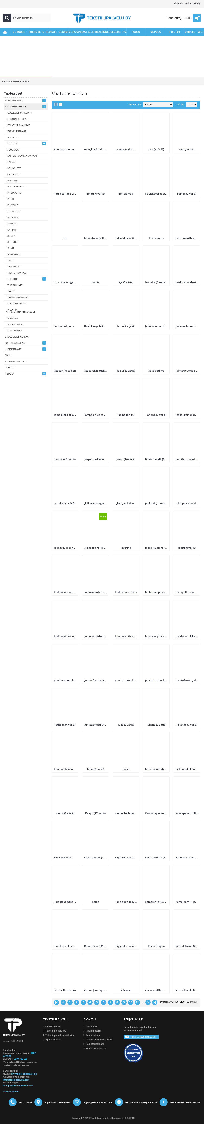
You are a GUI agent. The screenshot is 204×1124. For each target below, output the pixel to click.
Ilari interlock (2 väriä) (66, 193)
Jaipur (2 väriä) (126, 370)
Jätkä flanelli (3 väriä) (157, 459)
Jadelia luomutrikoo (157, 326)
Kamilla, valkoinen (65, 946)
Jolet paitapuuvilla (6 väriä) (187, 503)
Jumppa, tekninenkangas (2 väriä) (66, 769)
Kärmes (126, 990)
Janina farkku (125, 415)
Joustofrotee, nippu (187, 680)
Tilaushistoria (92, 1030)
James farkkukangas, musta (66, 415)
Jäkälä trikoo (156, 370)
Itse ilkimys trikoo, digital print (96, 326)
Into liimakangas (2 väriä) (66, 282)
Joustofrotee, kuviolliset (157, 680)
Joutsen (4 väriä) (65, 724)
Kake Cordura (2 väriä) (157, 857)
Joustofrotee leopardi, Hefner (127, 680)
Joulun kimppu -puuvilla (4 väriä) (157, 592)
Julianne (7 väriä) (186, 724)
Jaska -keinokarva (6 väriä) (187, 415)
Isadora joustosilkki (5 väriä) (187, 282)
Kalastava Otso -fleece (66, 902)
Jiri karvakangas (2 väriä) (96, 503)
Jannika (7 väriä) (156, 415)
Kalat (95, 902)
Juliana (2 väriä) (156, 724)
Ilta (65, 238)
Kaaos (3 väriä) (65, 813)
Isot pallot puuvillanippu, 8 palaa (66, 326)
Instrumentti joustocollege (187, 238)
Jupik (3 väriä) (95, 769)
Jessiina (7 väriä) (65, 503)
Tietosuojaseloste (94, 1048)
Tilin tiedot (90, 1026)
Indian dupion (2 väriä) (127, 238)
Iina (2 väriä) (156, 149)
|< (56, 1002)
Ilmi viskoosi (125, 193)
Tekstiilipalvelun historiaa (59, 1035)
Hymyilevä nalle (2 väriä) (96, 149)
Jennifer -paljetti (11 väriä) (187, 459)
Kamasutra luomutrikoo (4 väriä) (157, 902)
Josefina (126, 548)
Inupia (95, 282)
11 (137, 1002)
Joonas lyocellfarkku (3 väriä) (66, 548)
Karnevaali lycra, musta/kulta (157, 990)
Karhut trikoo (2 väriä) (187, 946)
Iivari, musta (187, 149)
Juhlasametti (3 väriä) (96, 724)
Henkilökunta (51, 1026)
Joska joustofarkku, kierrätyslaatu (157, 548)
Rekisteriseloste (93, 1044)
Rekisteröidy (91, 1035)
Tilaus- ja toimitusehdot (97, 1039)
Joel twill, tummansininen (157, 503)
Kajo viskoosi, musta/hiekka (127, 857)
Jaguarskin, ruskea (96, 370)
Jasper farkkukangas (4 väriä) (96, 459)
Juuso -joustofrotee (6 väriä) (157, 769)
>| (155, 1002)
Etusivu (6, 81)
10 (130, 1002)
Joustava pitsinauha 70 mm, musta (157, 636)
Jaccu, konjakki (126, 326)
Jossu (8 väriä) (187, 548)
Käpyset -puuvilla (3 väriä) (127, 946)
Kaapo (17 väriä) (95, 813)
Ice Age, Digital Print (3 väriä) (127, 149)
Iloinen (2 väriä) (186, 193)
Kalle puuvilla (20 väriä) (127, 902)
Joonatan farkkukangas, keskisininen (96, 548)
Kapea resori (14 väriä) (96, 946)
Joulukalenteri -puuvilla (96, 592)
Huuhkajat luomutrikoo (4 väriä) (66, 149)
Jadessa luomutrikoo (187, 326)
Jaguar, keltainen (65, 370)
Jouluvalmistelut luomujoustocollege (96, 636)
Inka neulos (156, 238)
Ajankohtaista (52, 1039)
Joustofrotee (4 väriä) (96, 680)
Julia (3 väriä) (126, 724)
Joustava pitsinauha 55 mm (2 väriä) (127, 636)
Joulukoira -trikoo (126, 592)
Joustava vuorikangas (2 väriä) (66, 680)
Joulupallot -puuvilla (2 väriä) (187, 592)
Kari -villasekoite (65, 990)
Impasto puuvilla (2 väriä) (96, 238)
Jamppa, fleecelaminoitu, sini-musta (96, 415)
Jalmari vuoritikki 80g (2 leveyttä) (187, 370)
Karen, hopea (156, 946)
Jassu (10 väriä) (125, 459)
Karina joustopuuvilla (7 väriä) (96, 990)
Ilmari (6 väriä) (95, 193)
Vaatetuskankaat (20, 81)
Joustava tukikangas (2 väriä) (187, 636)
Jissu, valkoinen (125, 503)
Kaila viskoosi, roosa (66, 857)
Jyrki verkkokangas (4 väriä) (187, 769)
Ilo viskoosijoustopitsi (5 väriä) (157, 193)
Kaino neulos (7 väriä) (96, 857)
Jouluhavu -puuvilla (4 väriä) (66, 592)
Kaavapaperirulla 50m (187, 813)
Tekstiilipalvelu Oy (54, 1030)
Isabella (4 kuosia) (156, 282)
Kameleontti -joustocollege (187, 902)
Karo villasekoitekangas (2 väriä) (187, 990)
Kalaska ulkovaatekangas (187, 857)
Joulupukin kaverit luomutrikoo (66, 636)
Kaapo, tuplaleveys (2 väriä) (127, 813)
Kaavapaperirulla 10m (157, 813)
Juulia (125, 769)
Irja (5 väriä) (125, 282)
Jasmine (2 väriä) (65, 459)
